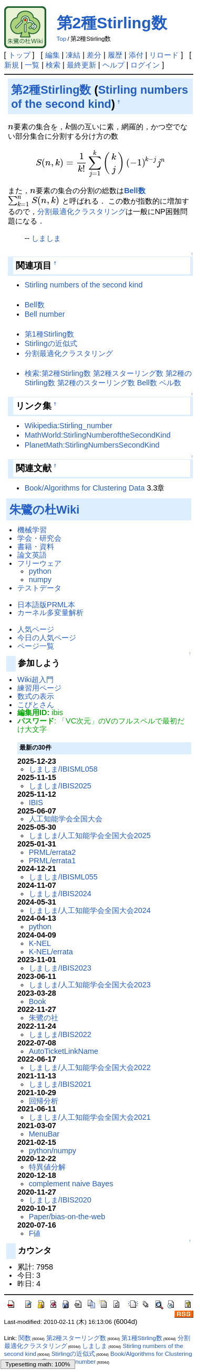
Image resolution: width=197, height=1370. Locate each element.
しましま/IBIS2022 (60, 1034)
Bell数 (134, 190)
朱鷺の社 (43, 1017)
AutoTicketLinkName (63, 1051)
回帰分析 (43, 1101)
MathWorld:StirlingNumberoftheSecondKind (98, 435)
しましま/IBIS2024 (60, 893)
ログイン (145, 65)
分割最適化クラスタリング (81, 211)
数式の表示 (35, 696)
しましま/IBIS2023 (60, 968)
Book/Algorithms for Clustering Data (85, 488)
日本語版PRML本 (46, 604)
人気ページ (35, 629)
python (40, 571)
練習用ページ (39, 688)
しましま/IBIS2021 (60, 1084)
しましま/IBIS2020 (60, 1200)
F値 (35, 1233)
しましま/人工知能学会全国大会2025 (90, 835)
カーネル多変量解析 (50, 612)
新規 (11, 65)
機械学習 (32, 530)
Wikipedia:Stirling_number (68, 425)
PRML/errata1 (52, 860)
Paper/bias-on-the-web (67, 1216)
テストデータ (39, 588)
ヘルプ (113, 65)
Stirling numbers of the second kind (84, 285)
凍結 (73, 55)
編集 (52, 55)
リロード (164, 55)
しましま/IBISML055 (63, 877)
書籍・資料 (35, 546)
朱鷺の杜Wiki (44, 509)
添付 (136, 55)
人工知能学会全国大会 (65, 819)
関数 (24, 1338)
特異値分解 (47, 1167)
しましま (46, 238)
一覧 (32, 65)
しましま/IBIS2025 (60, 786)
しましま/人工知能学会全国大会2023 (90, 985)
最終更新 (81, 65)
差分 (94, 55)
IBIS (36, 802)
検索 (53, 65)
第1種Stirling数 (49, 334)
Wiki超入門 (35, 679)
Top (62, 39)
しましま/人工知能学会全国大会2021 (90, 1117)
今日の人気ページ (46, 637)
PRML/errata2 (52, 852)
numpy (40, 579)
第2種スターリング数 (76, 1338)
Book (37, 1001)
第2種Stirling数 (112, 22)
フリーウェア (39, 563)
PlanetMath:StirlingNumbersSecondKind (92, 445)
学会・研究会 (39, 538)
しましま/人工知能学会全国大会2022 (90, 1067)
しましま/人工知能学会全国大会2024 (90, 910)
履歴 (115, 55)
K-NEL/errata (51, 952)
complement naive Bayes (71, 1183)
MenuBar (44, 1134)
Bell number (45, 314)
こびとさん (35, 704)
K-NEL (40, 943)
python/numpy (52, 1150)
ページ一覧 (35, 646)
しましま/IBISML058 (63, 769)
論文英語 (32, 555)
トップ (19, 55)
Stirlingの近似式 (51, 343)
